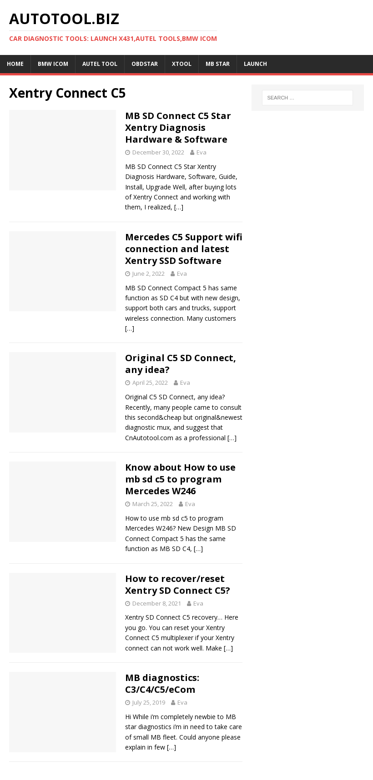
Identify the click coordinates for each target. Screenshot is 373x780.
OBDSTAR (144, 64)
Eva (202, 152)
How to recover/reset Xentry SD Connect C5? (177, 584)
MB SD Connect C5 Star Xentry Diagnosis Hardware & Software (178, 127)
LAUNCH (255, 64)
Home (15, 64)
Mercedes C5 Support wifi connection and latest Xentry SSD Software (183, 249)
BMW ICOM (53, 64)
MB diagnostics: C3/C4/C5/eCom (162, 683)
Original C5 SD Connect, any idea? (180, 364)
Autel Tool (99, 64)
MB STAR (218, 64)
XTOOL (182, 64)
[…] (178, 207)
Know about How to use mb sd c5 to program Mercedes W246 (180, 479)
